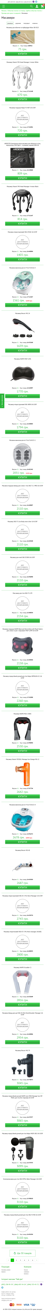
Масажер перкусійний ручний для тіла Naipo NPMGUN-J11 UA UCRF (22, 677)
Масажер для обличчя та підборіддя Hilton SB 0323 (22, 27)
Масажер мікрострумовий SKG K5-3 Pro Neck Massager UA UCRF (22, 896)
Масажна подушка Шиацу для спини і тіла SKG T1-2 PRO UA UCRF (22, 486)
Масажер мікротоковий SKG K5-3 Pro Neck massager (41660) (22, 932)
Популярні (27, 23)
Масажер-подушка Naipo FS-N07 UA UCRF (22, 108)
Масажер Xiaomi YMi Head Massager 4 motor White (22, 62)
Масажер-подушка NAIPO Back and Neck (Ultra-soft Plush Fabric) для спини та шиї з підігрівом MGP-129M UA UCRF (23, 630)
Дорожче (18, 23)
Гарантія (3, 1271)
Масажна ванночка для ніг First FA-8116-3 (22, 268)
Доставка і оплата (5, 1269)
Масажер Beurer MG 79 (22, 1050)
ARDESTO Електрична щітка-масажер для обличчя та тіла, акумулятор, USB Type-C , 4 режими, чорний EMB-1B (22, 144)
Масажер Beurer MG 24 (22, 313)
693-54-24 (19, 2)
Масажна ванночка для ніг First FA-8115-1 (22, 440)
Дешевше (10, 23)
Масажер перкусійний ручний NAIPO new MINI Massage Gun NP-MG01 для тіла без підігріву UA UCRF (22, 1097)
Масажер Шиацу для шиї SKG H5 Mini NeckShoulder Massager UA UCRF (22, 1014)
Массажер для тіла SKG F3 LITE (22, 593)
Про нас (26, 1269)
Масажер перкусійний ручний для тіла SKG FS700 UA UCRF (22, 1215)
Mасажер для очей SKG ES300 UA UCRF (22, 557)
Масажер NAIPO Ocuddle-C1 (22, 967)
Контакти (26, 1273)
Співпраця (26, 1271)
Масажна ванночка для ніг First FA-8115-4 (22, 805)
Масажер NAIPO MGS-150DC (22, 714)
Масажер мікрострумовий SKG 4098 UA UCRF (22, 404)
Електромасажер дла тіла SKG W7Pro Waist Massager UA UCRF (22, 1179)
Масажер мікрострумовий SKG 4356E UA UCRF (22, 232)
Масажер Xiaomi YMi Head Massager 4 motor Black (22, 186)
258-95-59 (11, 2)
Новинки (35, 23)
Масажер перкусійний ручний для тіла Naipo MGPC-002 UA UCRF (22, 1133)
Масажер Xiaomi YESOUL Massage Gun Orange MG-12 (22, 759)
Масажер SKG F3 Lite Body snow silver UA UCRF (22, 521)
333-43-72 (28, 2)
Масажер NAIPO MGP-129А (22, 359)
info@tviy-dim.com (6, 1300)
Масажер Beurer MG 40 (22, 850)
